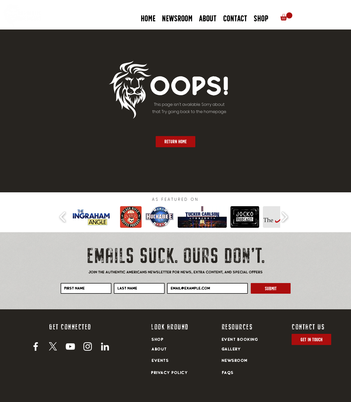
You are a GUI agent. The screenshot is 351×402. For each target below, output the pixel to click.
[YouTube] (70, 346)
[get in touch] (311, 339)
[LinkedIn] (105, 346)
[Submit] (271, 288)
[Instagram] (87, 346)
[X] (53, 346)
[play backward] (62, 216)
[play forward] (284, 216)
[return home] (175, 141)
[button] (208, 16)
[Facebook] (35, 346)
